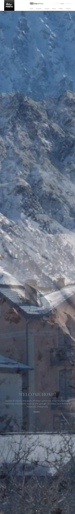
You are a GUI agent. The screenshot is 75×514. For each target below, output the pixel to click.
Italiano (57, 3)
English (62, 3)
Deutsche (68, 3)
